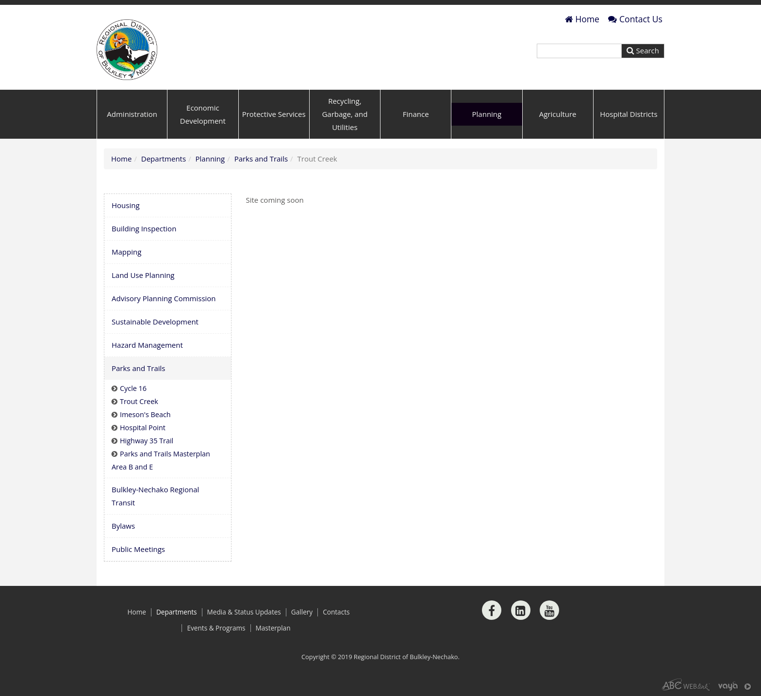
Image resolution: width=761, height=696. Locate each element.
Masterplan (273, 628)
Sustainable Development (155, 321)
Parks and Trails (261, 158)
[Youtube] (549, 610)
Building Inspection (144, 228)
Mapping (126, 252)
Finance (416, 114)
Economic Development (203, 114)
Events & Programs (216, 628)
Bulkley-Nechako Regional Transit (155, 496)
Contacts (336, 612)
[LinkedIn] (520, 610)
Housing (126, 205)
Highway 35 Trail (146, 440)
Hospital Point (142, 427)
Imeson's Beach (145, 414)
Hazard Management (147, 345)
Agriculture (558, 114)
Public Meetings (138, 549)
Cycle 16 (133, 388)
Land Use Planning (143, 275)
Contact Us (635, 19)
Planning (487, 114)
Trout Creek (139, 401)
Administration (132, 114)
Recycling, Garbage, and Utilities (344, 114)
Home (582, 19)
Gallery (302, 612)
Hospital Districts (628, 114)
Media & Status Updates (244, 612)
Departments (163, 158)
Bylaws (123, 526)
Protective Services (274, 114)
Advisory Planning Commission (164, 298)
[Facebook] (491, 610)
